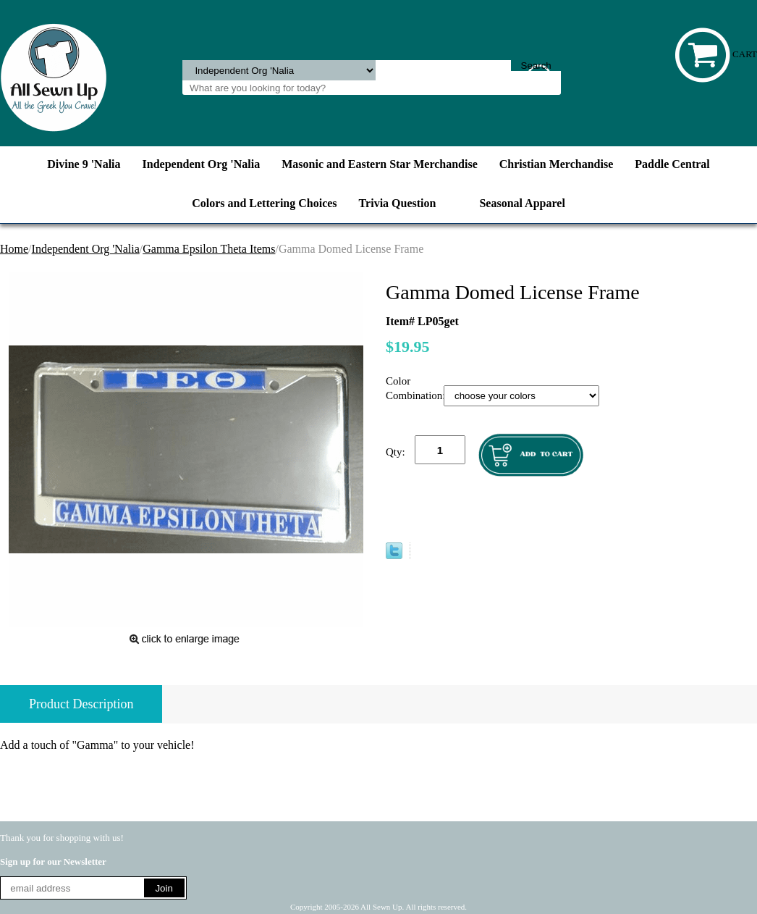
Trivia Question (397, 203)
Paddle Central (672, 164)
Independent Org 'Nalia (202, 164)
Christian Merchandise (556, 164)
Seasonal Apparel (521, 203)
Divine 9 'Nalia (83, 164)
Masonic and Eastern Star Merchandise (380, 164)
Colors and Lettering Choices (264, 203)
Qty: (395, 452)
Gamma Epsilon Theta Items (209, 249)
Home (14, 249)
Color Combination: (415, 388)
